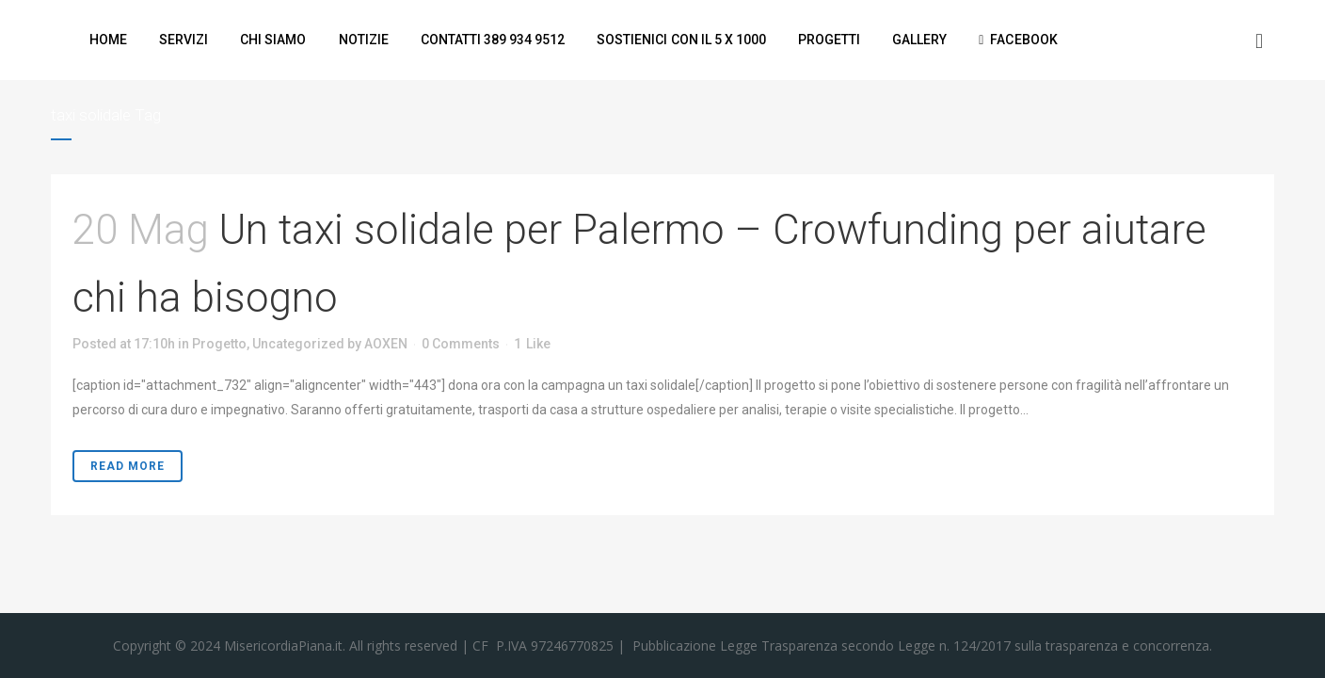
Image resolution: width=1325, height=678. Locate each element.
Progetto (219, 343)
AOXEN (385, 343)
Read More (127, 466)
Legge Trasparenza (777, 645)
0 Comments (461, 343)
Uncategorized (298, 343)
